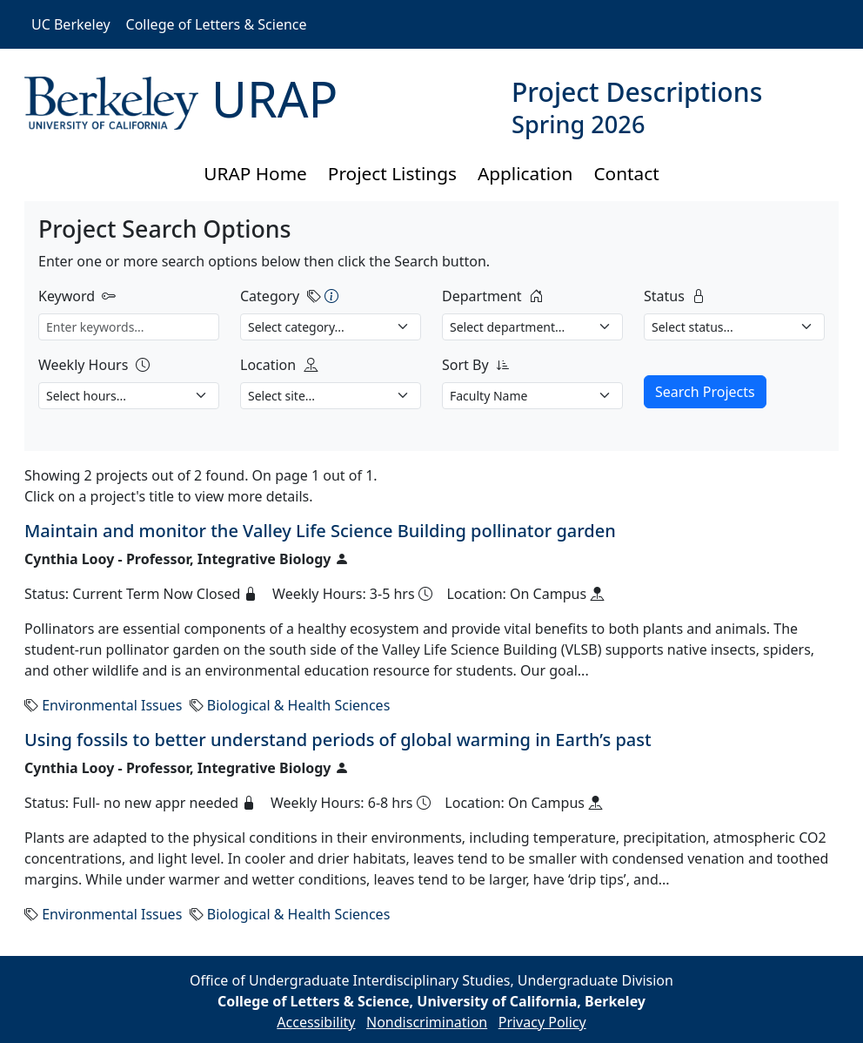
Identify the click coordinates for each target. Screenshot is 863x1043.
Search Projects (705, 391)
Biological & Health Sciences (298, 705)
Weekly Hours (83, 364)
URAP (274, 98)
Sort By (465, 364)
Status (664, 296)
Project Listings (392, 173)
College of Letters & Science (216, 24)
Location (268, 364)
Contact (626, 173)
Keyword (66, 296)
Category (269, 296)
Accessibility (316, 1022)
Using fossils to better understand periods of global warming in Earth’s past (338, 739)
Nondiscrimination (426, 1022)
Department (482, 296)
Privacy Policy (542, 1022)
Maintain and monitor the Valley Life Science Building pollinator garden (320, 530)
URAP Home (255, 173)
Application (525, 173)
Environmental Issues (112, 705)
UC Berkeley (70, 24)
